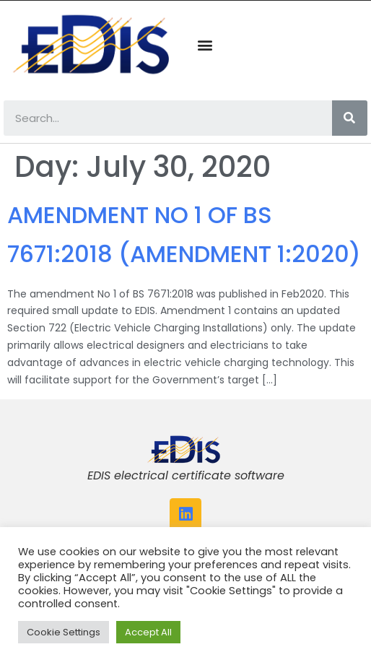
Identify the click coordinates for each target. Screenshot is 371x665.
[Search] (349, 118)
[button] (205, 45)
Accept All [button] (148, 632)
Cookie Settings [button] (63, 632)
